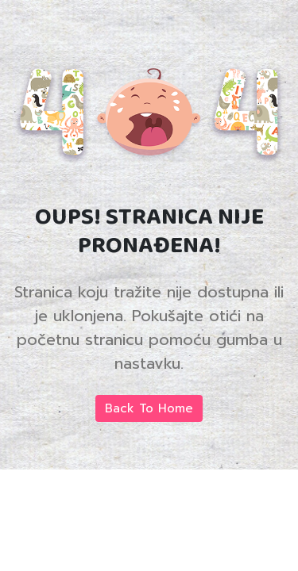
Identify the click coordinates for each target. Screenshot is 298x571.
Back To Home (149, 408)
